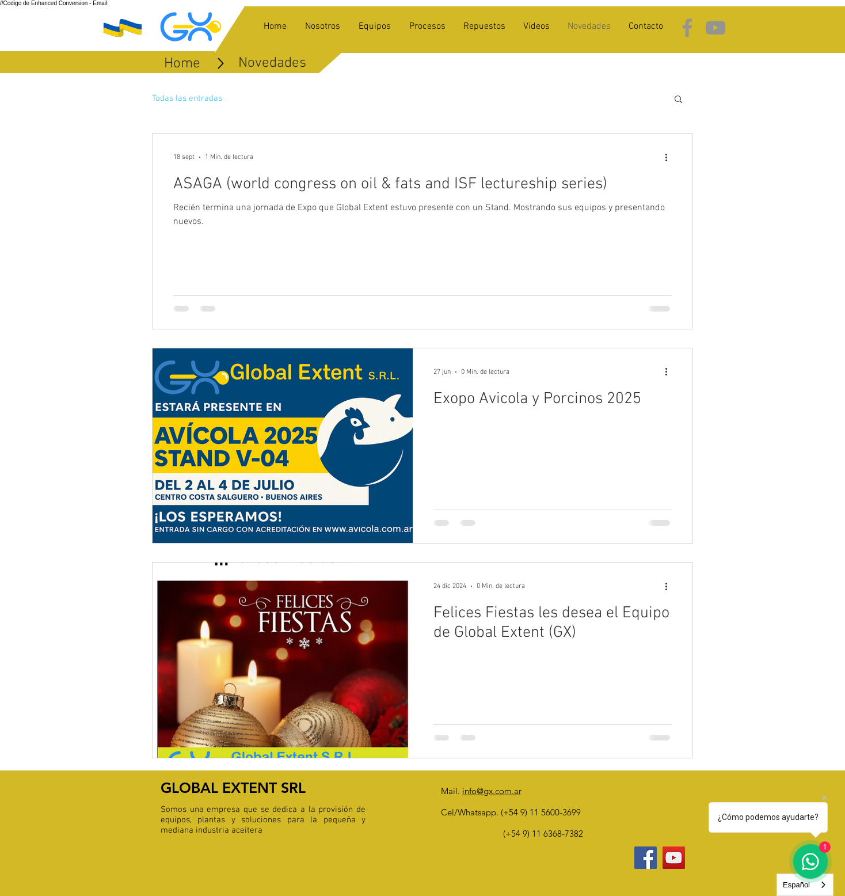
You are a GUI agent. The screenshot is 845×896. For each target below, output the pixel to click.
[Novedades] (272, 63)
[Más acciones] (670, 157)
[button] (678, 100)
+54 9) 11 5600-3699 (542, 812)
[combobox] (805, 885)
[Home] (182, 63)
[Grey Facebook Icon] (687, 28)
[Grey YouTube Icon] (715, 28)
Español (796, 884)
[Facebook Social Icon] (645, 857)
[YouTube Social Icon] (674, 857)
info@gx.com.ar (492, 790)
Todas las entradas (187, 98)
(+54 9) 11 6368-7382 (543, 833)
